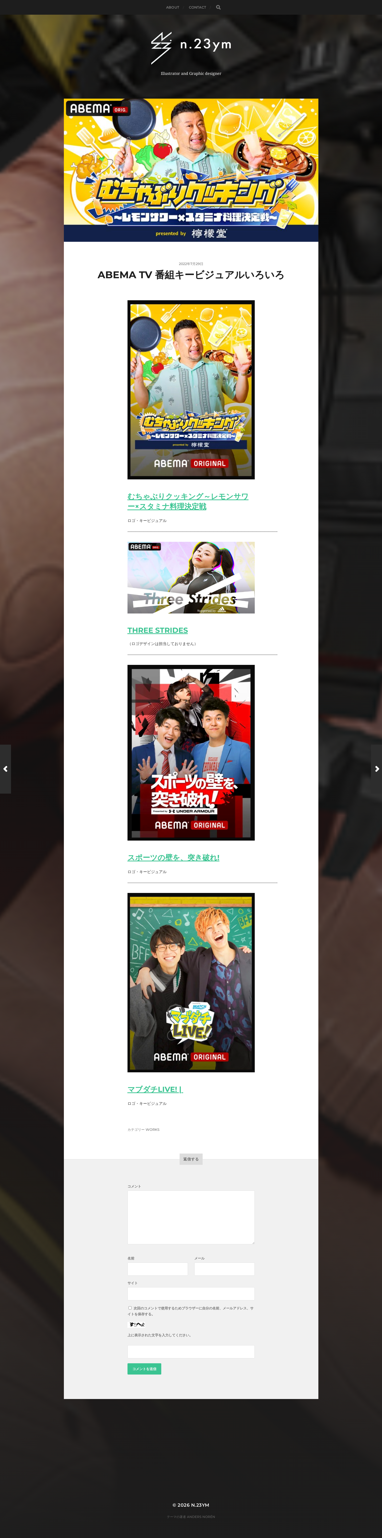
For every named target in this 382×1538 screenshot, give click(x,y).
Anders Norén (201, 1517)
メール (199, 1258)
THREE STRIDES (157, 630)
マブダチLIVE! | (155, 1089)
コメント (134, 1186)
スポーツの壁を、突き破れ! (173, 857)
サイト (132, 1283)
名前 (130, 1258)
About (172, 7)
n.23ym (200, 1505)
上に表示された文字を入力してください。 (160, 1335)
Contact (197, 7)
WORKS (153, 1129)
